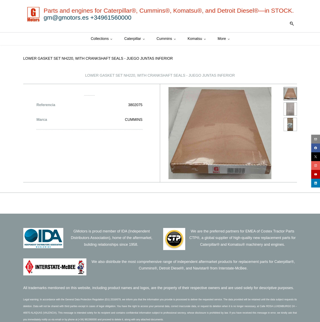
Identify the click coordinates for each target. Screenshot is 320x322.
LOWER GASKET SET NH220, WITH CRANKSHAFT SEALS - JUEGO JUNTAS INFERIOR (98, 58)
